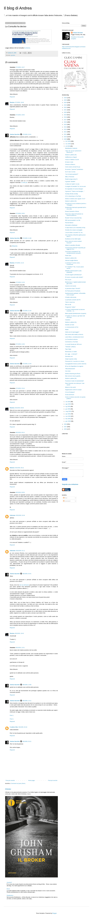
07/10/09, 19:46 (19, 102)
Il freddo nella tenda (70, 297)
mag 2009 (68, 411)
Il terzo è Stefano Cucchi (72, 159)
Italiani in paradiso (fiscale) (72, 245)
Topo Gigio (68, 349)
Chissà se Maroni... (70, 164)
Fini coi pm (68, 279)
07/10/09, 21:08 (27, 238)
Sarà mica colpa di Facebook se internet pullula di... (74, 214)
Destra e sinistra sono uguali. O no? (75, 198)
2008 (65, 424)
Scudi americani (69, 394)
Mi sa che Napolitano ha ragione (74, 366)
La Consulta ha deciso (71, 339)
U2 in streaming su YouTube (73, 196)
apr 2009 (68, 414)
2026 (65, 97)
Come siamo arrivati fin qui (72, 167)
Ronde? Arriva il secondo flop (73, 218)
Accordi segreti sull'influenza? (73, 274)
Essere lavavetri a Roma (72, 211)
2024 (65, 102)
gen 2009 (68, 421)
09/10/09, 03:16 (22, 727)
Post (65, 498)
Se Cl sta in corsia (70, 171)
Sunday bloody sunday (71, 193)
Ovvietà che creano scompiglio (73, 230)
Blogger (54, 913)
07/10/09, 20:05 (20, 115)
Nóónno (12, 467)
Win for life (68, 304)
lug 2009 (68, 406)
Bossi (8, 889)
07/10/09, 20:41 (27, 134)
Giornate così (69, 356)
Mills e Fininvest (69, 176)
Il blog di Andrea (18, 8)
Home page (31, 780)
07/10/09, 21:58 (20, 344)
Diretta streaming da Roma (72, 373)
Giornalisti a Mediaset (71, 225)
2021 (65, 110)
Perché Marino (69, 222)
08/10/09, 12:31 (20, 647)
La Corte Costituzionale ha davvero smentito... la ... (75, 310)
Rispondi (12, 97)
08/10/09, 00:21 (19, 467)
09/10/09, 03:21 (27, 741)
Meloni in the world (70, 387)
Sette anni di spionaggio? (72, 332)
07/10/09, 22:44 (27, 363)
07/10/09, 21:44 (27, 310)
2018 (65, 117)
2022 (65, 107)
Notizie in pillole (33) (70, 201)
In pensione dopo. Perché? (72, 288)
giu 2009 (68, 409)
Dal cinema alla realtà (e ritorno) (74, 334)
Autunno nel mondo (70, 286)
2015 (65, 124)
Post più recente (10, 780)
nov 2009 (68, 143)
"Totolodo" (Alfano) (70, 346)
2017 (65, 119)
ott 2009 (67, 146)
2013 (65, 129)
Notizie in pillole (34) (70, 154)
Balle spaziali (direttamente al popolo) (75, 313)
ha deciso (27, 48)
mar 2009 (68, 416)
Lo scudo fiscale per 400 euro (73, 344)
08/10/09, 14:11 (27, 700)
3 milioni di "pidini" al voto (72, 184)
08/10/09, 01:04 (20, 515)
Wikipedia (14, 246)
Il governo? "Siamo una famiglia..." (74, 191)
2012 (65, 132)
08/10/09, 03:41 (27, 573)
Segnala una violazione (70, 484)
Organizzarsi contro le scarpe (73, 389)
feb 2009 (68, 418)
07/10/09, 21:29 (20, 282)
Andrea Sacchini (15, 134)
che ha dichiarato (24, 585)
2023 (65, 105)
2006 (65, 429)
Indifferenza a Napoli (71, 157)
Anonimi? (9, 882)
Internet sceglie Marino (71, 260)
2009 (65, 139)
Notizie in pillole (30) (70, 378)
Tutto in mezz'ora (70, 302)
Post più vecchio (52, 780)
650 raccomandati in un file (72, 220)
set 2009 (68, 401)
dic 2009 (68, 141)
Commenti (66, 501)
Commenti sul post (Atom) (18, 783)
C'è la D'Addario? (70, 392)
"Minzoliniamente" (70, 368)
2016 (65, 122)
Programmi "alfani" (70, 307)
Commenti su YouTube (71, 341)
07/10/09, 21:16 (19, 263)
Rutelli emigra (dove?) (71, 179)
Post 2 (11, 719)
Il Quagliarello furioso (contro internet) (75, 363)
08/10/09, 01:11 (20, 550)
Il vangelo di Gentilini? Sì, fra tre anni (75, 186)
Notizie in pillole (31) (70, 322)
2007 (65, 426)
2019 (65, 114)
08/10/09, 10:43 (19, 633)
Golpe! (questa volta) (71, 359)
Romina (12, 102)
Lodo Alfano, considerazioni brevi (74, 337)
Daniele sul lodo (69, 324)
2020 (65, 112)
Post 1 (11, 715)
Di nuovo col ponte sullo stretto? (74, 277)
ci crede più (24, 182)
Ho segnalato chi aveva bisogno (74, 189)
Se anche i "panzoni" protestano (74, 169)
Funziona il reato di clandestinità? (74, 381)
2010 (65, 136)
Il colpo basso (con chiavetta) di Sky (75, 227)
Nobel (66, 329)
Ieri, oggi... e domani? (71, 354)
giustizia (13, 55)
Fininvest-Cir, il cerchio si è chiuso (74, 361)
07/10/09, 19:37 (20, 67)
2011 (65, 134)
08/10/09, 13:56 (27, 684)
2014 (65, 127)
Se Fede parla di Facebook (72, 291)
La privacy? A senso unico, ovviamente (72, 263)
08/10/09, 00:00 (19, 408)
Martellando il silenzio (71, 148)
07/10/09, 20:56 (20, 213)
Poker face (68, 255)
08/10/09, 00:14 (20, 432)
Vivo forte (67, 371)
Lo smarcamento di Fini (71, 327)
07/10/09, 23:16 (20, 388)
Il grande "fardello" (70, 181)
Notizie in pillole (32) (70, 258)
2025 (65, 100)
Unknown (13, 515)
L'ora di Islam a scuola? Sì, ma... (74, 232)
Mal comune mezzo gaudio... (73, 376)
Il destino (67, 320)
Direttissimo (10, 895)
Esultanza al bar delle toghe (73, 239)
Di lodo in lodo (69, 162)
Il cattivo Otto (14, 727)
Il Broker (8, 789)
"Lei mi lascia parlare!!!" (71, 174)
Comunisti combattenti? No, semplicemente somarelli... (73, 252)
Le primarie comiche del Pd (72, 299)
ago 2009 (68, 404)
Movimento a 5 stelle (71, 351)
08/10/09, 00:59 (20, 492)
